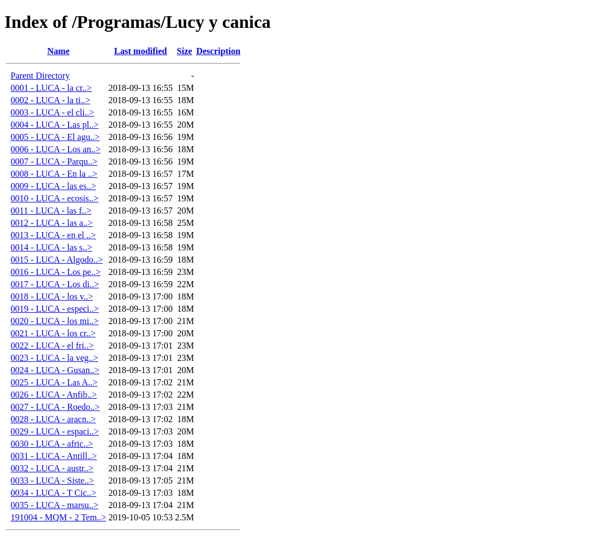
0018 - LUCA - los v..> (52, 296)
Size (184, 51)
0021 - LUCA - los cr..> (53, 333)
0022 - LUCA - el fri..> (52, 345)
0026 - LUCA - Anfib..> (54, 394)
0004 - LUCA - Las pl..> (55, 124)
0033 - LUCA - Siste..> (52, 480)
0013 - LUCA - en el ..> (53, 235)
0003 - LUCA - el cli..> (52, 112)
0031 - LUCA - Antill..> (54, 456)
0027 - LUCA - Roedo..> (55, 407)
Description (218, 51)
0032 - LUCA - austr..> (52, 468)
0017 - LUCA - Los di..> (55, 284)
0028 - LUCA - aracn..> (53, 419)
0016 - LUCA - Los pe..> (55, 272)
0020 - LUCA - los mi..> (55, 321)
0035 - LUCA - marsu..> (54, 505)
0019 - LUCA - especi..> (55, 308)
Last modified (140, 51)
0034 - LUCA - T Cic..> (53, 492)
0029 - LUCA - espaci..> (55, 431)
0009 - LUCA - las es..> (53, 186)
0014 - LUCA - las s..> (51, 247)
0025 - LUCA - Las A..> (54, 382)
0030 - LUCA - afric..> (52, 443)
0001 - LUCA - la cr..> (51, 88)
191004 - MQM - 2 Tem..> (58, 517)
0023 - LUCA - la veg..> (54, 358)
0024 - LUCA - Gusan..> (55, 370)
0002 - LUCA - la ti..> (50, 100)
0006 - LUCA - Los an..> (55, 149)
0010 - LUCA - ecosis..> (54, 198)
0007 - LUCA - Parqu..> (54, 161)
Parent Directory (40, 75)
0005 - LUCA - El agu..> (55, 137)
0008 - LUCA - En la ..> (54, 173)
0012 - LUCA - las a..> (52, 223)
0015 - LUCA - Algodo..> (57, 259)
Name (58, 51)
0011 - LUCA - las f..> (51, 210)
